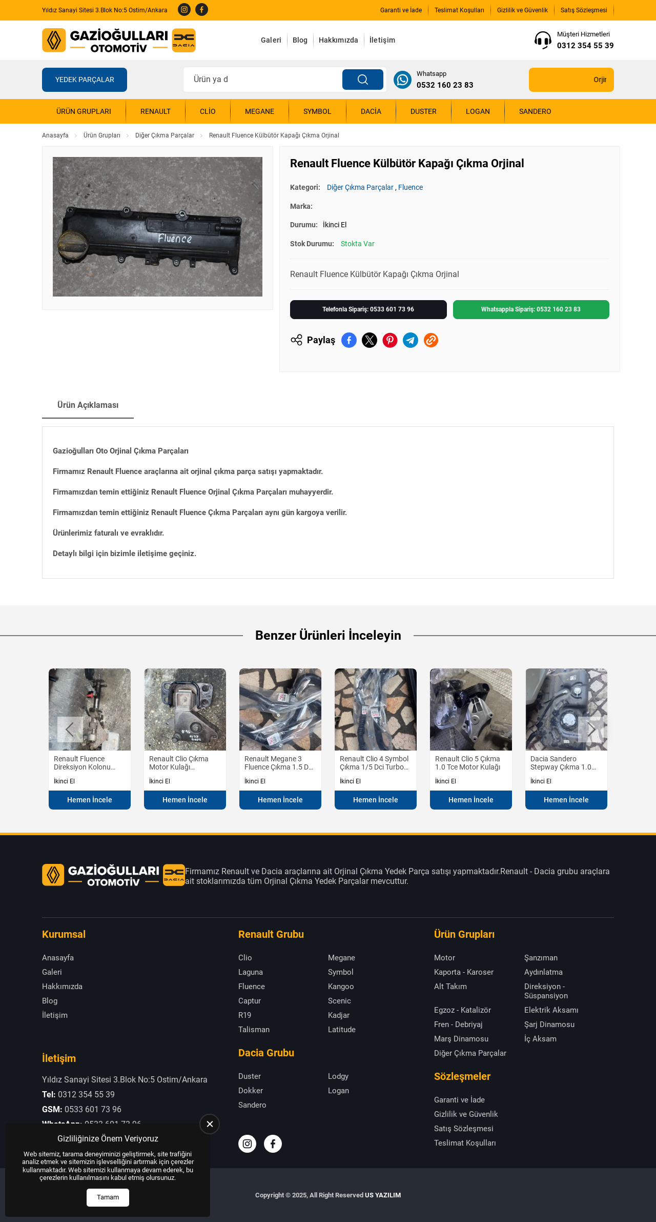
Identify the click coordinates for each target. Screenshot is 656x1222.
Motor (444, 957)
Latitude (342, 1029)
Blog (300, 40)
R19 (244, 1015)
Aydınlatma (543, 972)
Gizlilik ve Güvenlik (522, 10)
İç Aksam (540, 1038)
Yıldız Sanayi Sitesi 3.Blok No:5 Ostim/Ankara (105, 10)
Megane (259, 111)
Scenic (339, 1001)
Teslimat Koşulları (459, 10)
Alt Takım (450, 986)
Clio (208, 111)
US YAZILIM (383, 1195)
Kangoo (341, 986)
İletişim (382, 40)
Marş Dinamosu (461, 1038)
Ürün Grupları (83, 111)
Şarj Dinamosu (549, 1024)
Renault (155, 111)
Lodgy (338, 1076)
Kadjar (339, 1015)
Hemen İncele (89, 800)
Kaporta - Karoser (464, 972)
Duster (424, 111)
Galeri (271, 40)
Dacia (371, 111)
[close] (209, 1124)
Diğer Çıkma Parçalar (164, 135)
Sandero (535, 111)
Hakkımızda (339, 40)
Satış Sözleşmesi (584, 10)
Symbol (317, 111)
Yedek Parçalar (84, 79)
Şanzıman (541, 957)
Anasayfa (55, 135)
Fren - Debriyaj (458, 1024)
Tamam (108, 1197)
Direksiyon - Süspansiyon (546, 991)
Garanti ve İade (401, 10)
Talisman (254, 1029)
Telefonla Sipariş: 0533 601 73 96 (368, 309)
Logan (478, 111)
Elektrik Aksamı (551, 1010)
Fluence (410, 187)
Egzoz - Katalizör (462, 1010)
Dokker (250, 1090)
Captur (249, 1001)
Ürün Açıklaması (87, 405)
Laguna (250, 972)
